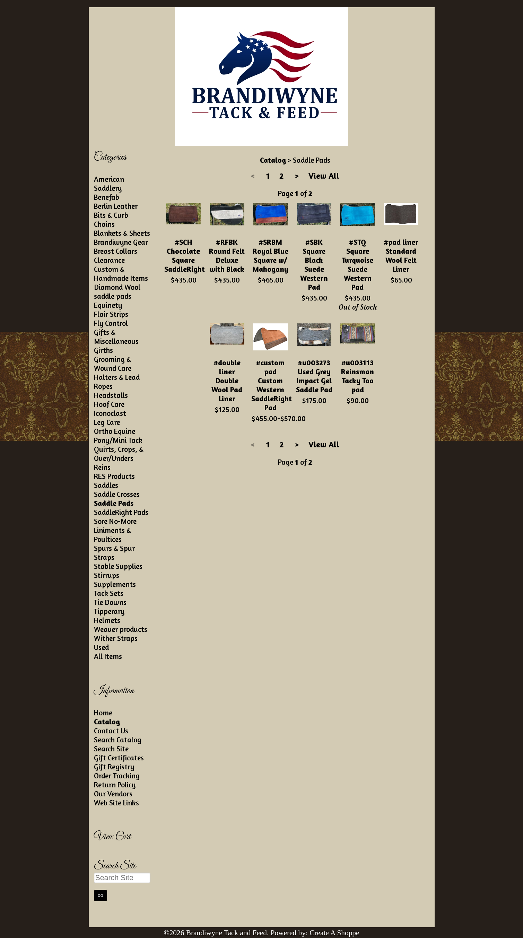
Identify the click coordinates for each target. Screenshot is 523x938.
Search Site (111, 748)
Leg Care (107, 422)
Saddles (106, 485)
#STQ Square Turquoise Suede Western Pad (357, 265)
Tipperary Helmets (109, 616)
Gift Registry (114, 766)
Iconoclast (110, 413)
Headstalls (111, 395)
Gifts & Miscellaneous (116, 337)
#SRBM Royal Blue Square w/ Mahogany (270, 256)
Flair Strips (111, 314)
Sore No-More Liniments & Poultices (115, 530)
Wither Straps (116, 638)
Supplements (115, 584)
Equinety (108, 305)
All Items (108, 656)
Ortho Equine (114, 431)
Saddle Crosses (117, 494)
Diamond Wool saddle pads (117, 292)
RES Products (114, 476)
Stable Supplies (118, 566)
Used (101, 647)
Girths (103, 350)
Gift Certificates (119, 757)
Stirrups (106, 575)
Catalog (107, 721)
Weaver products (120, 629)
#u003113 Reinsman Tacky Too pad (357, 376)
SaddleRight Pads (121, 512)
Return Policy (115, 784)
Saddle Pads (113, 503)
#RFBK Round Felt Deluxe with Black (227, 256)
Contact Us (111, 730)
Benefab (106, 197)
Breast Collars (115, 251)
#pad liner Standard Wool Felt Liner (401, 256)
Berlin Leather (116, 206)
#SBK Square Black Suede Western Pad (314, 265)
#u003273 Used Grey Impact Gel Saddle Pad (314, 376)
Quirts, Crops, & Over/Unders (118, 454)
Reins (102, 467)
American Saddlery (109, 184)
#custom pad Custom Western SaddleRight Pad (271, 385)
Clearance (109, 260)
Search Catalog (117, 739)
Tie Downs (110, 602)
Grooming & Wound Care (112, 364)
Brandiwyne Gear (121, 242)
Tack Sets (108, 593)
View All (323, 176)
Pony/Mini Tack (118, 440)
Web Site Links (116, 802)
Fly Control (111, 323)
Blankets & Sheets (122, 233)
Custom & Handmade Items (121, 274)
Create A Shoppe (334, 933)
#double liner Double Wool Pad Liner (226, 380)
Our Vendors (113, 793)
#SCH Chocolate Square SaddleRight (184, 256)
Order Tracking (117, 775)
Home (103, 712)
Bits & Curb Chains (111, 220)
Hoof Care (109, 404)
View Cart (112, 837)
